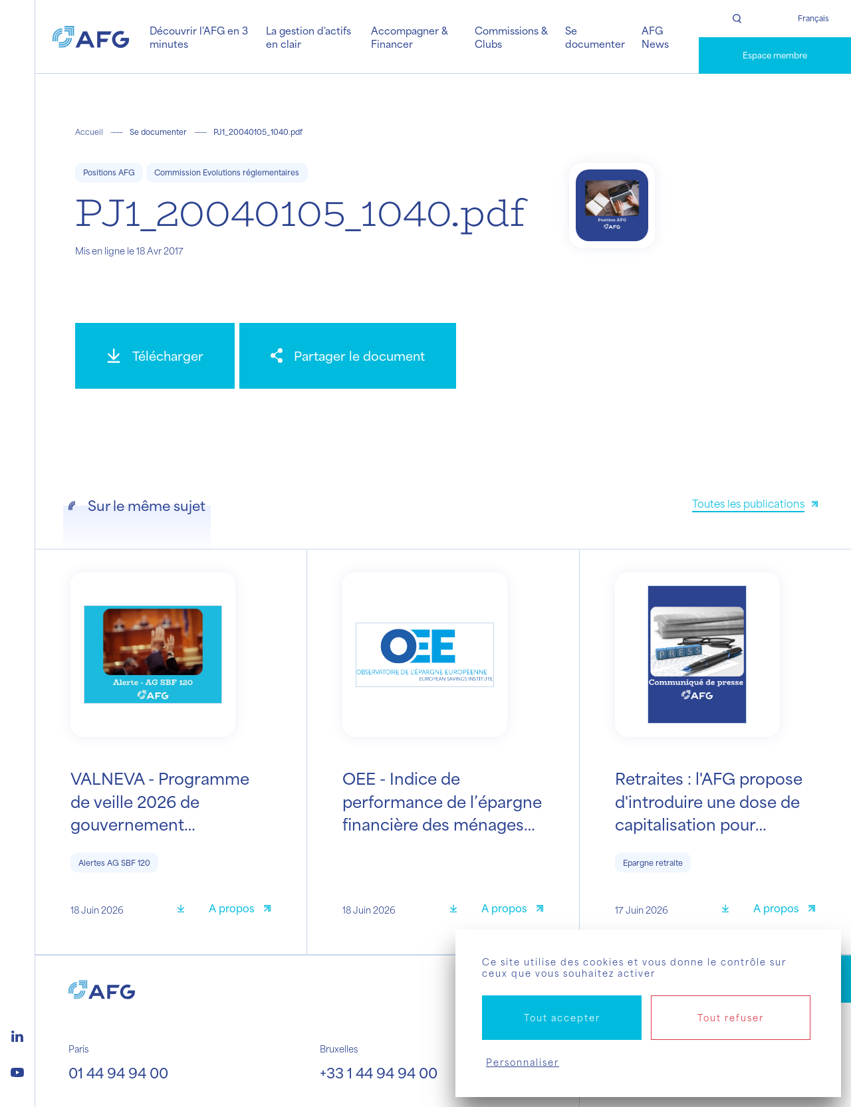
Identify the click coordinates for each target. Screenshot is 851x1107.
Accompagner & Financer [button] (409, 37)
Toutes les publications (748, 503)
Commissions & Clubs (511, 37)
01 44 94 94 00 (118, 1072)
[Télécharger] (155, 356)
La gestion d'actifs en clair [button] (308, 37)
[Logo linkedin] (17, 1034)
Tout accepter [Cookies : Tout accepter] (562, 1017)
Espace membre (775, 55)
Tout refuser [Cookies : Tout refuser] (730, 1017)
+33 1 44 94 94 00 (378, 1072)
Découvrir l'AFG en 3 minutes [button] (199, 37)
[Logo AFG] (91, 36)
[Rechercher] (737, 18)
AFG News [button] (655, 37)
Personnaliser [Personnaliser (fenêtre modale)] (522, 1062)
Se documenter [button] (595, 37)
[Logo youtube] (17, 1070)
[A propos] (240, 910)
